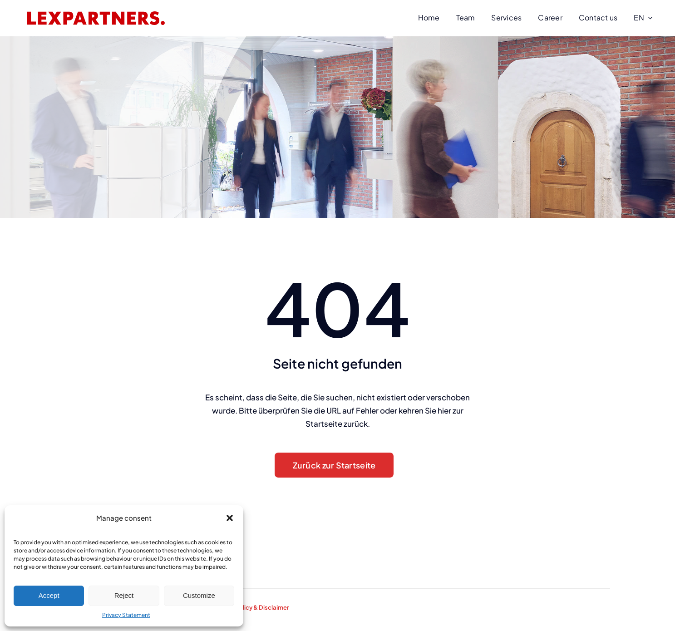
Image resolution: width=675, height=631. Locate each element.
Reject (124, 595)
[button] (229, 518)
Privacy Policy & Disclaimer (251, 607)
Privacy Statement (126, 614)
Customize (199, 595)
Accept (49, 595)
